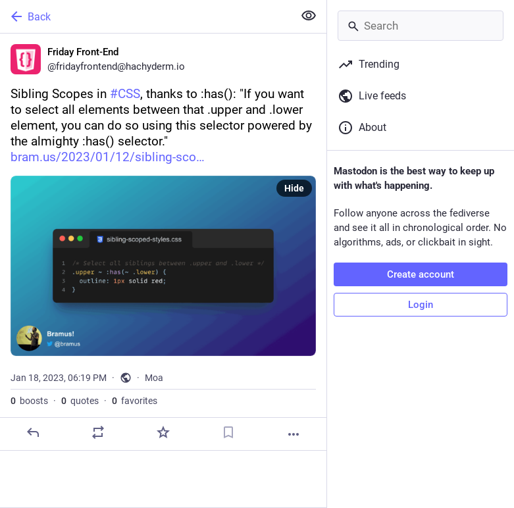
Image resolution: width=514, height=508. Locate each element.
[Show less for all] (308, 16)
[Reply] (33, 432)
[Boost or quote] (98, 432)
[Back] (145, 16)
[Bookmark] (228, 432)
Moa (154, 377)
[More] (293, 434)
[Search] (420, 26)
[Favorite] (163, 432)
